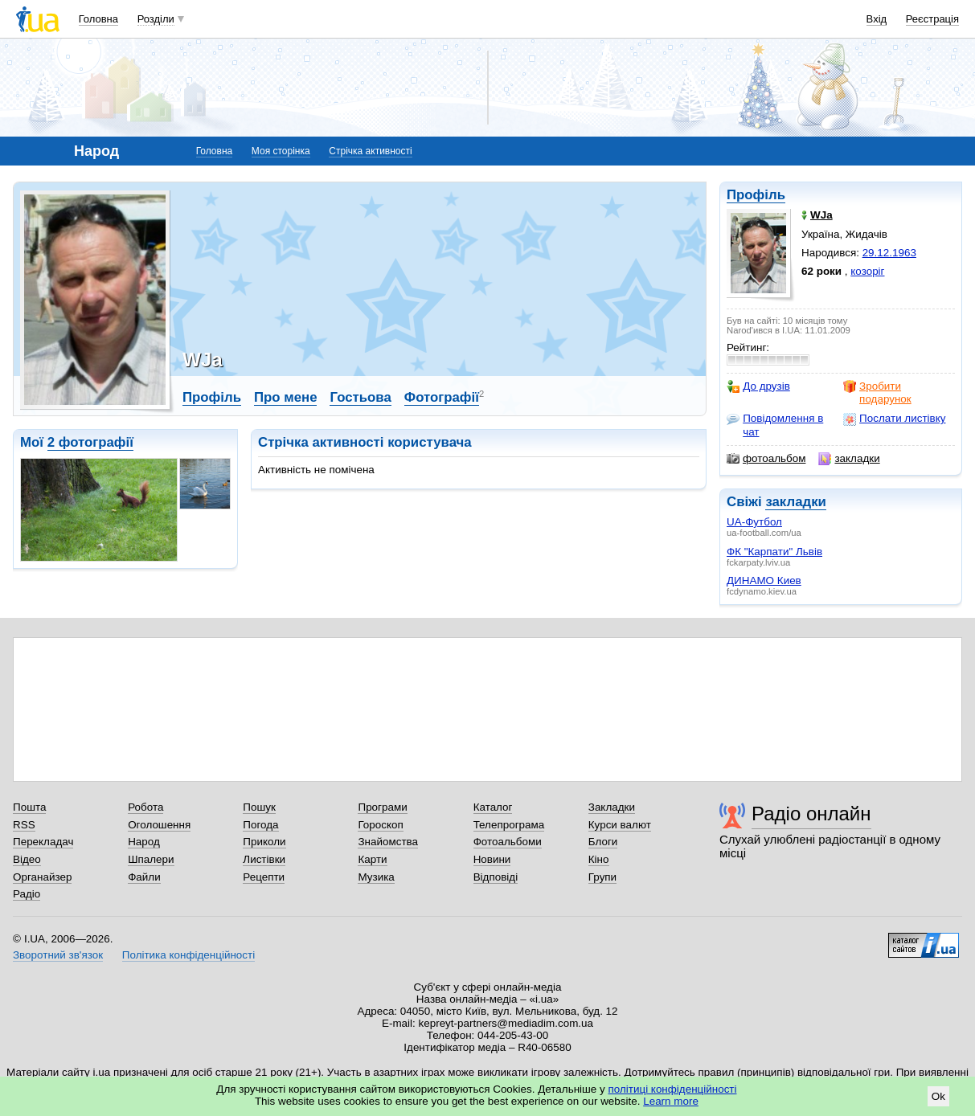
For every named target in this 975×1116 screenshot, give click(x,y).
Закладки (611, 807)
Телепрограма (509, 825)
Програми (382, 807)
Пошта (29, 807)
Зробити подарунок (877, 392)
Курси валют (619, 825)
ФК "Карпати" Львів (774, 552)
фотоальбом (766, 458)
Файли (144, 877)
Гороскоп (380, 825)
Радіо (26, 894)
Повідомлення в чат (775, 424)
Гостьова (360, 397)
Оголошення (159, 825)
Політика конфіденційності (188, 955)
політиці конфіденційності (672, 1089)
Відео (27, 859)
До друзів (758, 386)
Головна (98, 19)
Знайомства (388, 842)
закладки (848, 458)
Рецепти (264, 877)
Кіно (598, 859)
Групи (602, 877)
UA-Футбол (754, 522)
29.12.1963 (889, 253)
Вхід (876, 19)
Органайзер (42, 877)
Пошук (259, 807)
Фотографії (441, 397)
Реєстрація (932, 19)
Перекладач (43, 842)
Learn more (670, 1101)
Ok (938, 1096)
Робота (145, 807)
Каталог (493, 807)
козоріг (867, 271)
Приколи (264, 842)
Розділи (155, 19)
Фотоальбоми (507, 842)
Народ (144, 842)
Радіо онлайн (811, 813)
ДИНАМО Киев (764, 580)
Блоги (603, 842)
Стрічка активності (370, 151)
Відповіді (495, 877)
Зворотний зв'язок (58, 955)
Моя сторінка (281, 151)
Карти (372, 859)
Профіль (756, 194)
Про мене (285, 397)
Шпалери (151, 859)
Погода (260, 825)
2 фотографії (90, 442)
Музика (376, 877)
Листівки (264, 859)
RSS (24, 825)
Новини (492, 859)
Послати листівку (894, 418)
